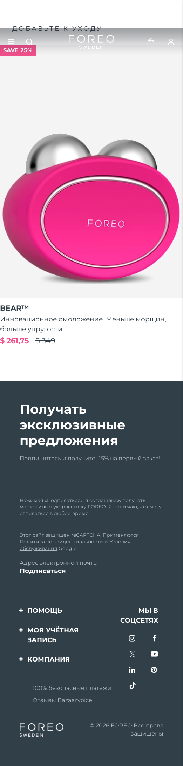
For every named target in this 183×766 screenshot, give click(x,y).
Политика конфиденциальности (61, 541)
